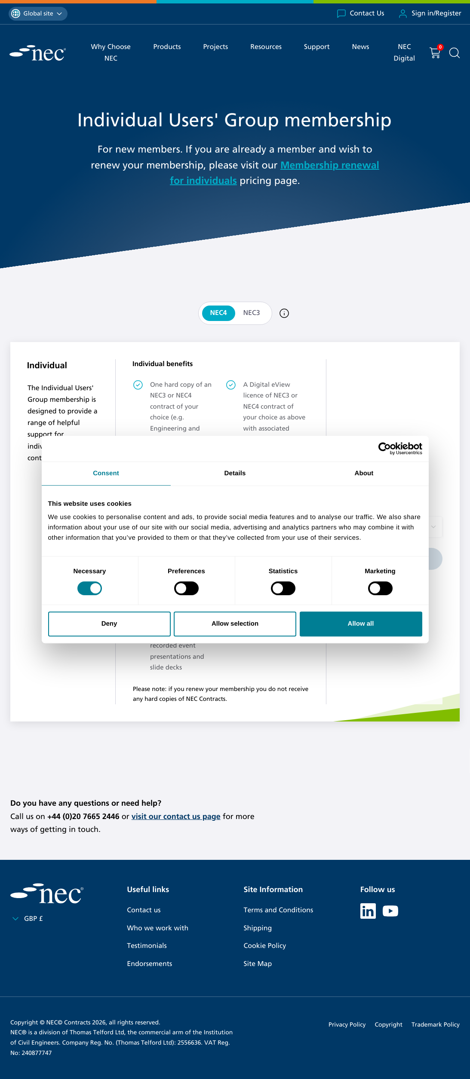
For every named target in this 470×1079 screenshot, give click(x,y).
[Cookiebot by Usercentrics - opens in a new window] (384, 448)
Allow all (361, 623)
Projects (215, 47)
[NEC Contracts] (38, 53)
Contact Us (360, 14)
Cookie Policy (265, 946)
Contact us (143, 910)
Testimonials (146, 946)
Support (317, 47)
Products (167, 47)
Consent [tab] (106, 473)
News (360, 47)
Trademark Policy (436, 1024)
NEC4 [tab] (218, 313)
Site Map (258, 964)
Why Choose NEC (111, 53)
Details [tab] (235, 473)
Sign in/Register (429, 14)
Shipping (258, 928)
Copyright (388, 1024)
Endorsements (149, 964)
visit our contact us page (176, 816)
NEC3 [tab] (251, 313)
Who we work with (157, 928)
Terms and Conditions (278, 910)
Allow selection (235, 623)
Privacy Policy (347, 1024)
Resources (266, 47)
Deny (109, 623)
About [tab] (364, 473)
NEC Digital (404, 53)
